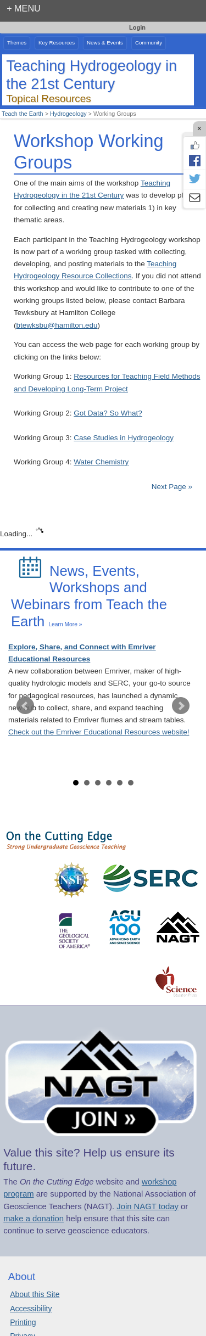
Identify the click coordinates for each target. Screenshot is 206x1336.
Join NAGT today (147, 1206)
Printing (23, 1322)
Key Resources (56, 43)
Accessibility (31, 1308)
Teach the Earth (22, 113)
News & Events (105, 43)
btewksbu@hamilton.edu (57, 325)
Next (181, 706)
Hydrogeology (68, 113)
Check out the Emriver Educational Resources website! (98, 732)
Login (137, 27)
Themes (16, 43)
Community (148, 43)
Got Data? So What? (108, 413)
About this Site (34, 1294)
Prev (25, 706)
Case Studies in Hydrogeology (124, 438)
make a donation (33, 1218)
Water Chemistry (101, 462)
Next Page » (170, 486)
